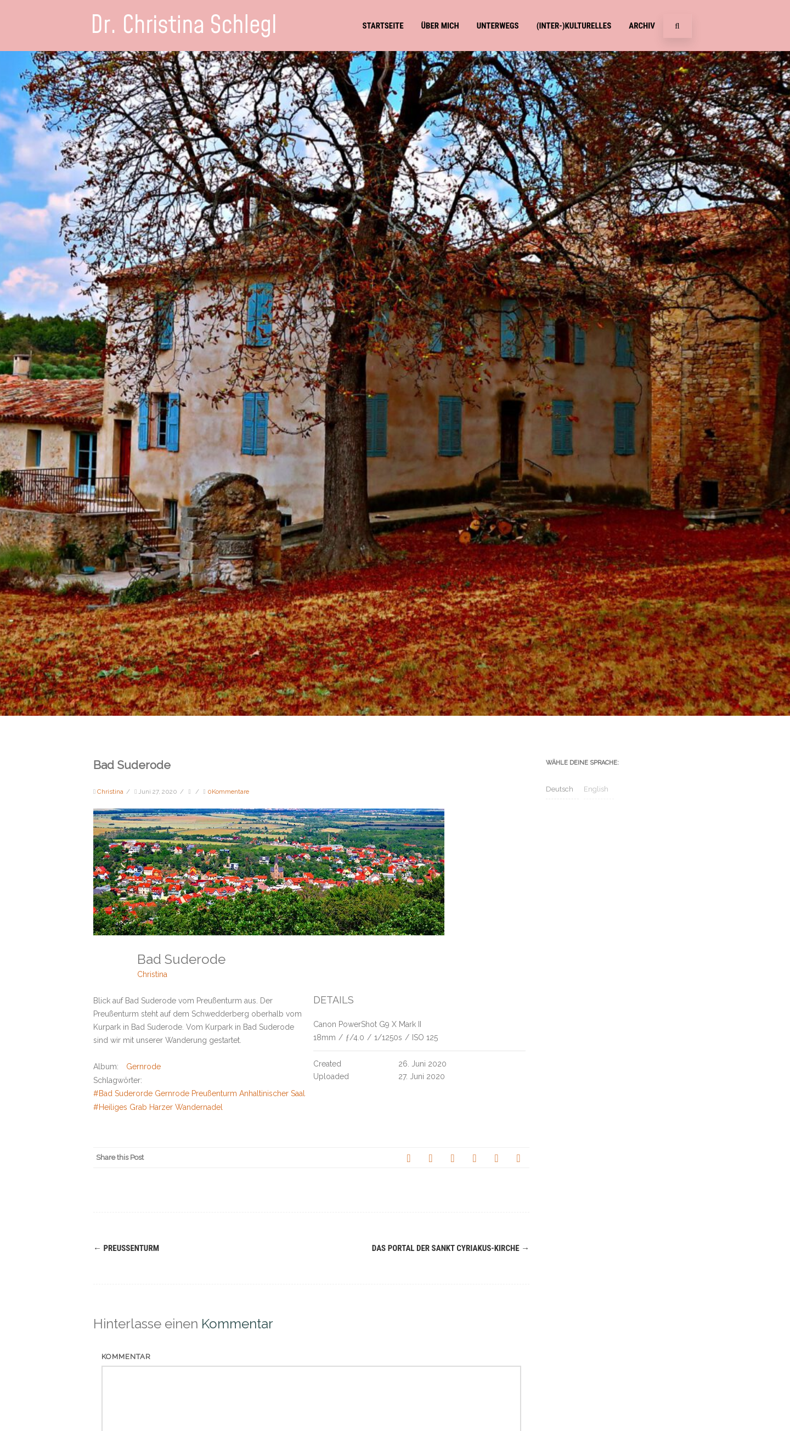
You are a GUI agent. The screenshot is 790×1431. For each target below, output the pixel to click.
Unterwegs (498, 26)
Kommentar (126, 1356)
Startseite (382, 26)
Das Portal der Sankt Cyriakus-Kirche (450, 1248)
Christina (152, 974)
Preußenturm (126, 1248)
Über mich (440, 26)
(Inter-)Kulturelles (574, 26)
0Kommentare (228, 791)
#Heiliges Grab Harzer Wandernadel (158, 1107)
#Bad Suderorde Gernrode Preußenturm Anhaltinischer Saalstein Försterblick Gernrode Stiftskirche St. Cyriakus (289, 1093)
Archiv (642, 26)
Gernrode (143, 1066)
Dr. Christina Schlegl (184, 25)
